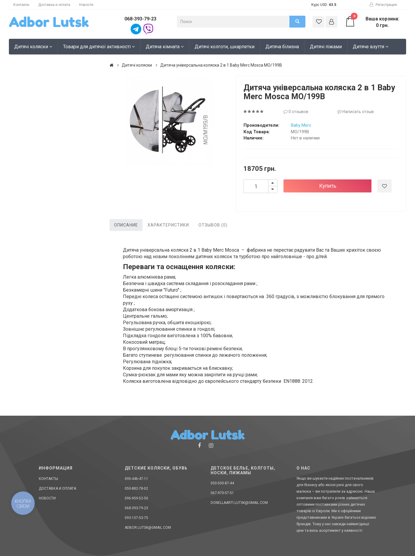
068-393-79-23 (140, 19)
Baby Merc (301, 125)
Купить (327, 186)
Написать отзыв (355, 111)
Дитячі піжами (326, 46)
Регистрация (383, 5)
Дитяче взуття (370, 46)
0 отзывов (295, 111)
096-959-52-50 (136, 498)
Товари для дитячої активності (99, 46)
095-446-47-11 (136, 479)
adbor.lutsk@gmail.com (148, 528)
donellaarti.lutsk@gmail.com (239, 503)
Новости (86, 5)
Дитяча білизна (282, 46)
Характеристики (168, 225)
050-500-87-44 (222, 483)
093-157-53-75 (136, 518)
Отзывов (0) (212, 225)
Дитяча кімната (165, 46)
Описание (126, 225)
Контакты (21, 5)
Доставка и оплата (54, 5)
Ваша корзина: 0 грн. (372, 22)
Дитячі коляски (33, 46)
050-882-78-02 (136, 488)
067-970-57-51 (222, 493)
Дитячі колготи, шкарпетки (224, 46)
